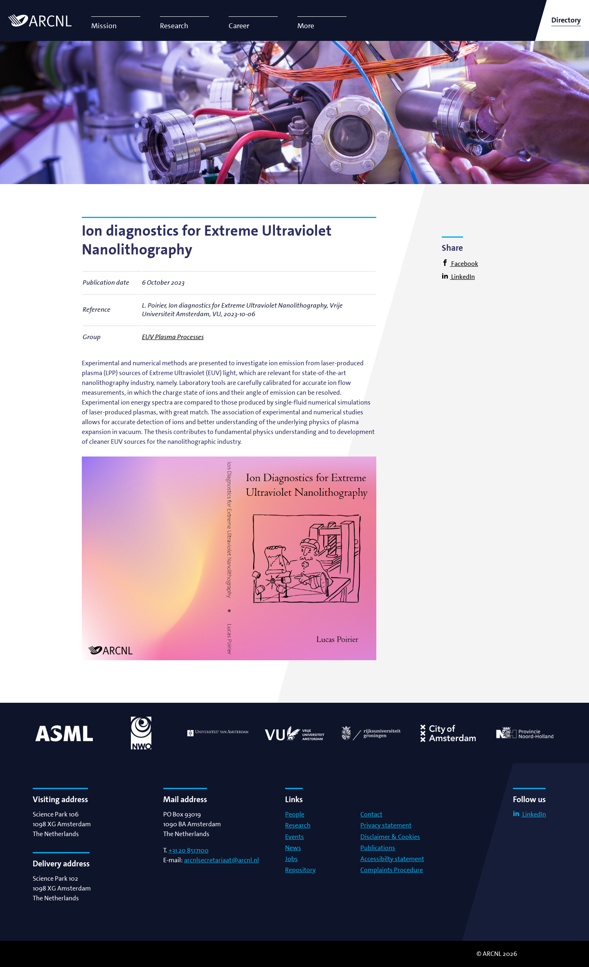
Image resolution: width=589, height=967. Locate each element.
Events (294, 836)
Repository (300, 870)
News (293, 847)
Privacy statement (385, 825)
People (294, 814)
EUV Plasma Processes (173, 337)
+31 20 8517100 (189, 850)
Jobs (291, 859)
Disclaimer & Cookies (390, 836)
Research (297, 825)
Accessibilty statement (392, 859)
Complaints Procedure (391, 870)
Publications (377, 847)
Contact (371, 814)
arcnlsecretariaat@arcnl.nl (221, 860)
